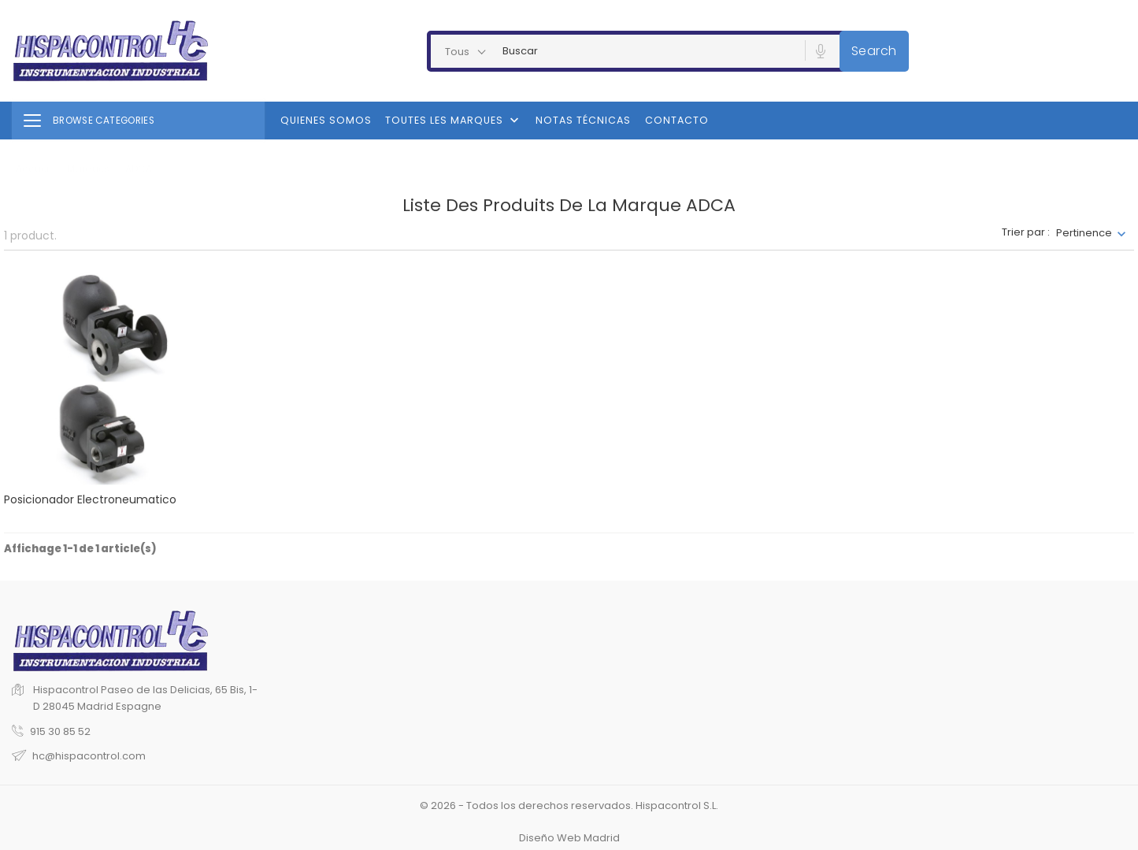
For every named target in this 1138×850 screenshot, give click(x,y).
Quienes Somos (326, 120)
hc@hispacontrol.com (89, 755)
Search (874, 51)
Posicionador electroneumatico (90, 499)
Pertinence (1084, 232)
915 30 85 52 (60, 731)
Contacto (677, 120)
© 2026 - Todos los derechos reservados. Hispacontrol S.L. (569, 805)
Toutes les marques (453, 120)
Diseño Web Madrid (569, 837)
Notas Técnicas (583, 120)
